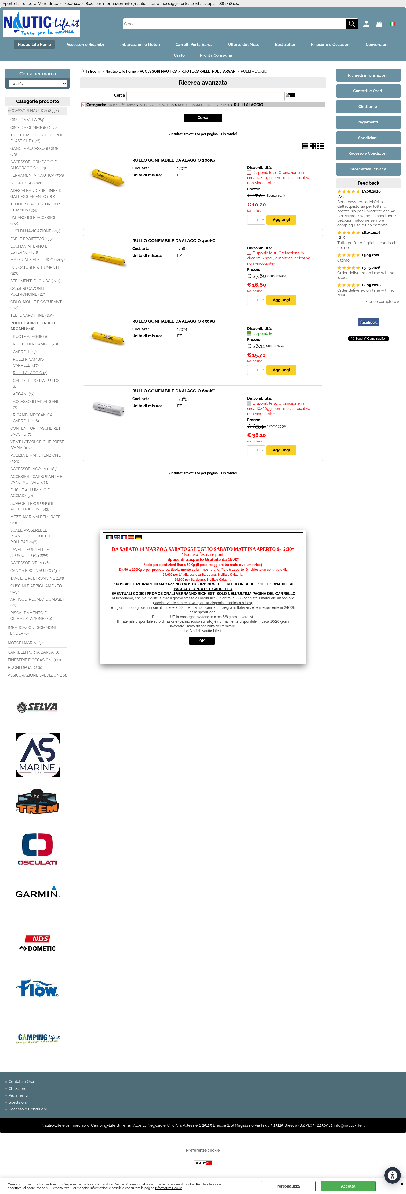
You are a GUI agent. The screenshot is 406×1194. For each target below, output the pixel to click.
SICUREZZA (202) (25, 183)
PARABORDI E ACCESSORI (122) (34, 220)
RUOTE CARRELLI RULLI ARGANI (204, 105)
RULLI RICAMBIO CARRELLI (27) (28, 362)
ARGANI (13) (23, 394)
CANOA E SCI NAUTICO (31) (35, 570)
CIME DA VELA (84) (27, 119)
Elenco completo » (382, 301)
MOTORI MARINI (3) (25, 643)
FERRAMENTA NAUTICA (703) (37, 175)
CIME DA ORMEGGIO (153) (33, 127)
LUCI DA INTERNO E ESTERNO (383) (28, 249)
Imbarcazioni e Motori (139, 44)
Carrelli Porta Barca (194, 44)
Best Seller (285, 44)
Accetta (348, 1186)
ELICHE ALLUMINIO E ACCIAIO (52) (30, 493)
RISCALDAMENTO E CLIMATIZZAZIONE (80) (31, 616)
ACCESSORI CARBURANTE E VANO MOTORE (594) (36, 479)
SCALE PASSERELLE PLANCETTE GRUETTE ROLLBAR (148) (30, 536)
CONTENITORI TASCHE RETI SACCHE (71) (36, 431)
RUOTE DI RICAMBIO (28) (35, 344)
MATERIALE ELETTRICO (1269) (37, 259)
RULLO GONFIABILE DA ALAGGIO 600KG (173, 391)
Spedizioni (18, 1102)
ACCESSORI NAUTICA (157, 105)
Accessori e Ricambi (85, 44)
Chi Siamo (17, 1088)
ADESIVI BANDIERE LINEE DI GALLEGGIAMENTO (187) (36, 193)
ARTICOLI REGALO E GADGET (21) (37, 602)
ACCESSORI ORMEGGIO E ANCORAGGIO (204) (33, 165)
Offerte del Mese (243, 44)
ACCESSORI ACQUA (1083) (33, 468)
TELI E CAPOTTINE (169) (32, 315)
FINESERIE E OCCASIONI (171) (34, 660)
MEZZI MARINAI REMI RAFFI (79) (35, 520)
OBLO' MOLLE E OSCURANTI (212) (36, 305)
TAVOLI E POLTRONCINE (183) (37, 578)
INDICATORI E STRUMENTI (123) (34, 270)
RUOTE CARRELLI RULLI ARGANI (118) (32, 326)
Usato (179, 55)
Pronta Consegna (216, 55)
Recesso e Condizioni (28, 1109)
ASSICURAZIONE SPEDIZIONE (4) (37, 675)
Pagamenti (18, 1095)
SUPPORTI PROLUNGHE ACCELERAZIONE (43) (32, 506)
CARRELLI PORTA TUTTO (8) (36, 383)
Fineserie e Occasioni (330, 44)
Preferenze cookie (203, 1150)
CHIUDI (402, 1183)
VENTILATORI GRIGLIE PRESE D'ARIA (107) (37, 445)
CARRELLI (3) (25, 352)
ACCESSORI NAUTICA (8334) (33, 110)
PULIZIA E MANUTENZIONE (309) (35, 458)
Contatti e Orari (22, 1081)
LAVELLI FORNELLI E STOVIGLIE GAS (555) (29, 552)
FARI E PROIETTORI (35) (31, 238)
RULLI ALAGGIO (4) (30, 372)
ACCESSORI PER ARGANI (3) (35, 404)
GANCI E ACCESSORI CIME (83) (34, 151)
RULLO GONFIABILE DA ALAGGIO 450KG (173, 321)
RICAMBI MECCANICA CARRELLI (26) (33, 418)
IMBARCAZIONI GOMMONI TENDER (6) (32, 630)
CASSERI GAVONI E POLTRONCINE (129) (28, 291)
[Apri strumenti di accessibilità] (392, 1175)
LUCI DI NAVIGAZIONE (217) (35, 231)
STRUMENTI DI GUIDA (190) (35, 281)
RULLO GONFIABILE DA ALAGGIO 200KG (173, 160)
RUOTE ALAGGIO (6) (31, 336)
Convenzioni (377, 44)
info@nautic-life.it (140, 3)
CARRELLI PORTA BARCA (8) (33, 652)
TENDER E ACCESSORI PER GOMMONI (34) (35, 207)
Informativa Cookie (168, 1188)
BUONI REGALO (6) (25, 667)
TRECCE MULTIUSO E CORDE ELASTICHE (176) (36, 138)
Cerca (119, 95)
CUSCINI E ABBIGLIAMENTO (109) (36, 589)
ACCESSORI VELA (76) (30, 563)
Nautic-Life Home (34, 44)
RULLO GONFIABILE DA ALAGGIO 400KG (173, 240)
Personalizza (288, 1186)
